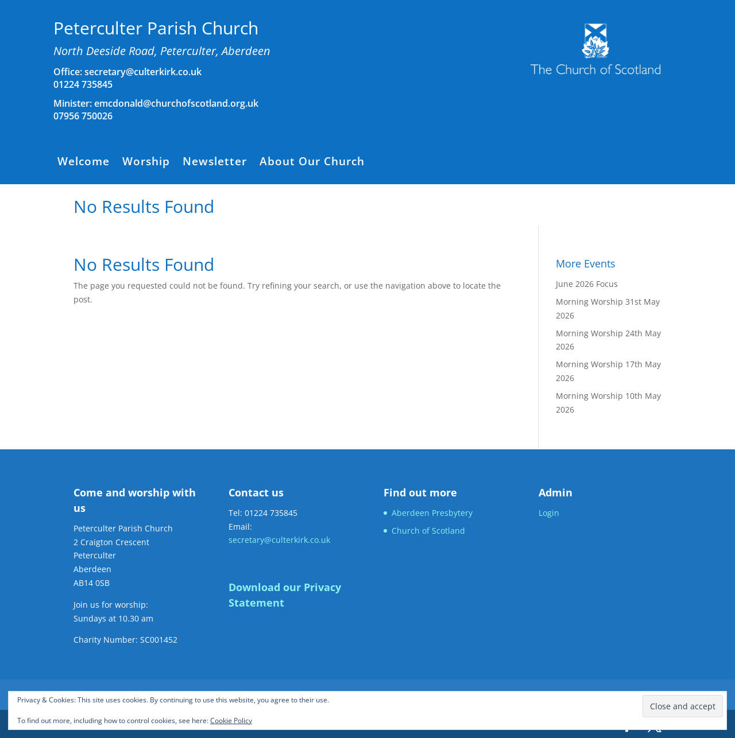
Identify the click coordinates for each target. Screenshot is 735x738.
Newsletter (215, 163)
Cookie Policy (231, 720)
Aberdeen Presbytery (432, 512)
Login (549, 512)
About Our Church (312, 163)
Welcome (83, 163)
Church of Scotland (428, 530)
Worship (146, 163)
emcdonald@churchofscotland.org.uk (176, 103)
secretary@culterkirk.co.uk (142, 71)
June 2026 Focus (587, 283)
